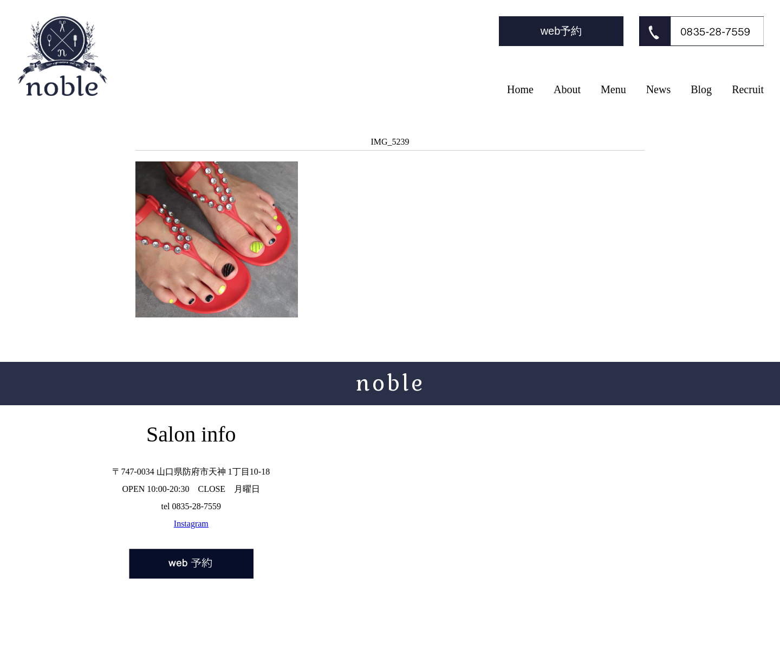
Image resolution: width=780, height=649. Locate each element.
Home (520, 89)
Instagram (191, 523)
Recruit (748, 89)
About (567, 89)
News (658, 89)
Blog (701, 89)
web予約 (561, 31)
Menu (613, 89)
